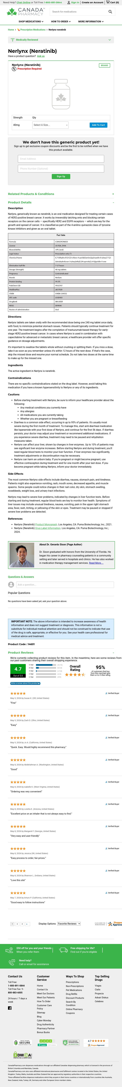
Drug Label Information (47, 528)
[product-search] (110, 12)
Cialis (97, 981)
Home (11, 29)
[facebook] (9, 998)
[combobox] (50, 125)
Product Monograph (46, 524)
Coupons (70, 1004)
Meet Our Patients (46, 989)
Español (11, 1083)
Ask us (41, 56)
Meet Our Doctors (45, 985)
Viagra (98, 977)
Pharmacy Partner (46, 1020)
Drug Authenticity (45, 1016)
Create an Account (92, 2)
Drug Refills (71, 985)
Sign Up (61, 176)
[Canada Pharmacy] (26, 12)
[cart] (112, 3)
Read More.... (96, 563)
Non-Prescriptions (75, 977)
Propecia (99, 985)
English (25, 1083)
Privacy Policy (65, 1083)
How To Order (44, 993)
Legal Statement (44, 1083)
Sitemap (41, 1004)
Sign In (73, 2)
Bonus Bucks (43, 1023)
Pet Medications (74, 981)
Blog (39, 1008)
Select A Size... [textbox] (42, 124)
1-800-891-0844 (16, 977)
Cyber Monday (44, 1012)
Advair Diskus (101, 989)
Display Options (47, 923)
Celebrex (99, 993)
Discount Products (75, 989)
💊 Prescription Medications (31, 29)
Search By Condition (71, 995)
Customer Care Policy (44, 999)
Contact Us (42, 981)
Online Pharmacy (74, 1000)
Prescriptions (72, 973)
